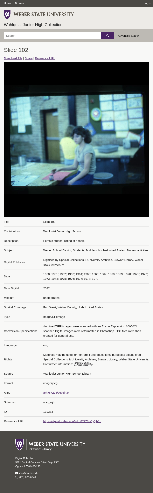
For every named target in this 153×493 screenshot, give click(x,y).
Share (28, 58)
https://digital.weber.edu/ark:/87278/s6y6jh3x (72, 421)
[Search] (52, 35)
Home (7, 3)
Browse (19, 3)
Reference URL (45, 58)
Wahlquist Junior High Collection (33, 24)
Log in (147, 3)
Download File (13, 58)
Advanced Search (129, 35)
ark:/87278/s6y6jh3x (56, 392)
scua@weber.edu (26, 473)
